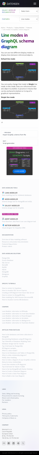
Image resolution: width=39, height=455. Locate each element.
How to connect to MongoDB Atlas (13, 295)
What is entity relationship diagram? (14, 355)
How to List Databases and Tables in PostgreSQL (18, 353)
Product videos (7, 246)
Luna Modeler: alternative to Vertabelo (15, 318)
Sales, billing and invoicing (11, 394)
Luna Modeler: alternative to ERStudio (15, 311)
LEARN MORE (19, 171)
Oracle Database (7, 260)
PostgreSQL (6, 258)
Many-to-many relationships (11, 362)
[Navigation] (35, 3)
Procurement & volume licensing (13, 396)
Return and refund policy (10, 398)
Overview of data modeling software (14, 240)
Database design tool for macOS (13, 344)
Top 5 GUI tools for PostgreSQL (12, 346)
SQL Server (6, 263)
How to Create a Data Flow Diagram (14, 374)
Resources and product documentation (15, 242)
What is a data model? (9, 351)
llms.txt (35, 453)
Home (3, 28)
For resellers (6, 400)
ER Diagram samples (9, 348)
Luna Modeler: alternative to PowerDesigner (17, 316)
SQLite (4, 270)
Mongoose (5, 274)
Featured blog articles (9, 244)
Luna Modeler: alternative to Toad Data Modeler (18, 323)
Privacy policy (6, 414)
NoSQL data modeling (9, 358)
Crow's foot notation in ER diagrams (14, 364)
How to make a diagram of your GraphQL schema (19, 360)
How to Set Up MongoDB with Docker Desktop (17, 369)
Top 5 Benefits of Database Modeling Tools (16, 341)
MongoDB (5, 272)
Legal (30, 453)
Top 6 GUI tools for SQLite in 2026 (13, 367)
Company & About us (9, 418)
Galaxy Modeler (20, 28)
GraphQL (5, 277)
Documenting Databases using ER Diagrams (16, 339)
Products (10, 28)
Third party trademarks (10, 416)
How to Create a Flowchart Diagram (14, 371)
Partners (5, 402)
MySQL (4, 267)
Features (29, 28)
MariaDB (5, 265)
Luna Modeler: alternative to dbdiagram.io (16, 321)
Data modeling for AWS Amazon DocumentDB (17, 297)
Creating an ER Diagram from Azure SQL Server (18, 293)
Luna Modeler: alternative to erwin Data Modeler (18, 314)
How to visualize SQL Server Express (14, 290)
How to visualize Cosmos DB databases (15, 300)
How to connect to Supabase (11, 288)
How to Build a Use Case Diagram (13, 376)
